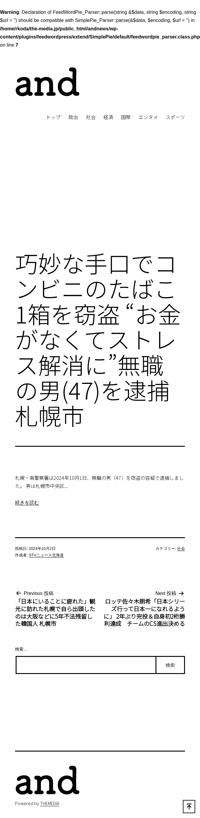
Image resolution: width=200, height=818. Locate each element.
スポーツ (175, 117)
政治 (73, 117)
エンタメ (148, 117)
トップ (53, 117)
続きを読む (27, 502)
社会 (91, 117)
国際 (126, 117)
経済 (108, 117)
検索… (21, 649)
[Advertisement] (100, 196)
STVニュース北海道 (46, 555)
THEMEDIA (49, 803)
